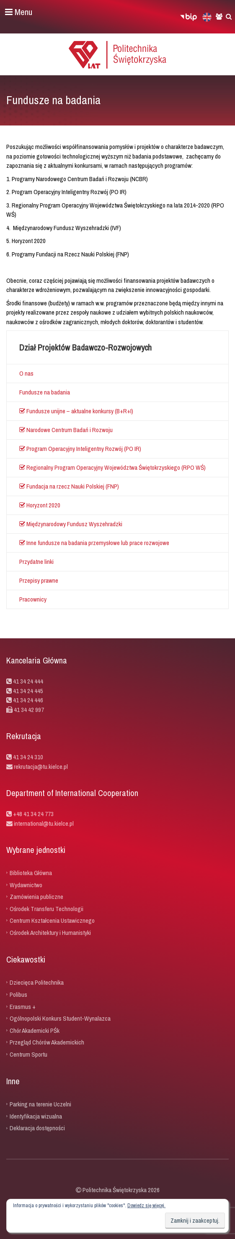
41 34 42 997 (29, 709)
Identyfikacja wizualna (36, 1115)
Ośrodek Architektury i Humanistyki (50, 932)
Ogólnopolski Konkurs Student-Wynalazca (60, 1018)
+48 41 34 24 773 (33, 813)
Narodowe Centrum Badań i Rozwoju (66, 429)
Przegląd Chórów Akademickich (47, 1042)
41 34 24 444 (28, 681)
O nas (26, 373)
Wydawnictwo (26, 884)
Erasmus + (23, 1006)
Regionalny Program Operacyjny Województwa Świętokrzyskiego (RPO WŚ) (112, 467)
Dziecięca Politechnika (37, 982)
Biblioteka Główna (31, 872)
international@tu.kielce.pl (43, 823)
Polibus (18, 994)
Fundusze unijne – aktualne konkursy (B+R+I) (76, 411)
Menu (18, 12)
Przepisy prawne (38, 580)
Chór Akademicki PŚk (34, 1030)
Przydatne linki (36, 561)
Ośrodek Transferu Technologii (46, 908)
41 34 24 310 (28, 757)
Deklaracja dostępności (37, 1128)
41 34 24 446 (28, 700)
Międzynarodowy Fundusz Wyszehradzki (70, 524)
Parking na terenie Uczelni (40, 1104)
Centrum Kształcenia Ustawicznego (52, 920)
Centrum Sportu (28, 1054)
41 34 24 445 (28, 690)
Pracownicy (32, 599)
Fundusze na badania (44, 392)
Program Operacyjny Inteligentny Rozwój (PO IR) (80, 448)
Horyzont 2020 (39, 505)
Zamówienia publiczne (36, 896)
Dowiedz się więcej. (146, 1205)
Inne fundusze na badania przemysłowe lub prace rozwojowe (94, 542)
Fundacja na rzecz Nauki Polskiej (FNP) (69, 486)
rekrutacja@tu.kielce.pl (41, 766)
